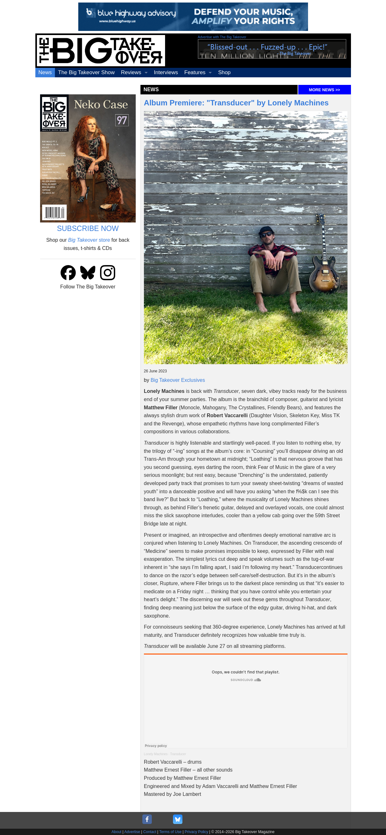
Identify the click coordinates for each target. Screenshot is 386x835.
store (89, 240)
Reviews (131, 72)
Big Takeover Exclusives (178, 380)
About (116, 832)
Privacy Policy (196, 832)
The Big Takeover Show (86, 72)
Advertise (132, 832)
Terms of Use (170, 832)
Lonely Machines (156, 754)
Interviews (166, 72)
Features (194, 72)
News (45, 72)
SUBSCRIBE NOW (88, 228)
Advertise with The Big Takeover (222, 37)
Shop (224, 72)
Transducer (178, 754)
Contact (149, 832)
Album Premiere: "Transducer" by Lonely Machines (236, 102)
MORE (324, 89)
